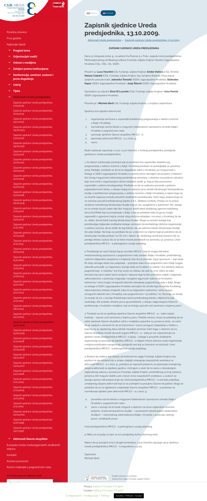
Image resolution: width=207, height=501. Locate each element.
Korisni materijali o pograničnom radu (29, 467)
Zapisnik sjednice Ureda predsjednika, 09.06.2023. (33, 128)
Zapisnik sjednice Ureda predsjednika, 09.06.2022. (33, 145)
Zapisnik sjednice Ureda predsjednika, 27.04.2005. (33, 389)
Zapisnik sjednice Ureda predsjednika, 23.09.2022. (33, 136)
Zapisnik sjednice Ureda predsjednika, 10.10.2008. (33, 340)
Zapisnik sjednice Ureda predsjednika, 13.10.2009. (33, 324)
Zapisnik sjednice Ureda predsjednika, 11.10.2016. (33, 226)
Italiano (97, 486)
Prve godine (14, 38)
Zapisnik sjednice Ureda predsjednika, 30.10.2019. (33, 177)
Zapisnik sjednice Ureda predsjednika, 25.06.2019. (33, 185)
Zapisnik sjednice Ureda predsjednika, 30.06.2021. (33, 161)
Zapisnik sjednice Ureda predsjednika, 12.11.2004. (33, 405)
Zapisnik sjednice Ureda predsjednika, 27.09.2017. (33, 210)
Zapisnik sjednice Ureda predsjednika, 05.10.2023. (33, 120)
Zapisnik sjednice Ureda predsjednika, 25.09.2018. (33, 193)
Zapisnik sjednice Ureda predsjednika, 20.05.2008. (33, 348)
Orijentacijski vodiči (25, 56)
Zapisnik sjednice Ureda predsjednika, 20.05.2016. (33, 234)
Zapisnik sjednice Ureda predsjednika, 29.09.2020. (33, 169)
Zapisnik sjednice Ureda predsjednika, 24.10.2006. (33, 372)
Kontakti (11, 455)
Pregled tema (21, 50)
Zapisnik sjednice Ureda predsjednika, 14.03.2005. (33, 397)
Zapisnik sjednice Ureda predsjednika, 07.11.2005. (33, 380)
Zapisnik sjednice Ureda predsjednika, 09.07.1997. (33, 429)
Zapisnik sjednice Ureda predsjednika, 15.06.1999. (33, 421)
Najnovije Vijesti (16, 44)
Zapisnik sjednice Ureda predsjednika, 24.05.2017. (33, 218)
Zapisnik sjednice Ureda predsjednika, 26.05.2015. (33, 250)
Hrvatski (108, 486)
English (119, 486)
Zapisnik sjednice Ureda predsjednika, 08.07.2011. (33, 307)
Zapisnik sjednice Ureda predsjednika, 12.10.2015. (33, 242)
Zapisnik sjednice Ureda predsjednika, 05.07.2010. (33, 315)
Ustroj (17, 84)
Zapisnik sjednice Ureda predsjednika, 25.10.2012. (33, 283)
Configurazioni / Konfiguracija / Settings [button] (88, 495)
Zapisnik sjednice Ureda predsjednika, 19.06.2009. (33, 332)
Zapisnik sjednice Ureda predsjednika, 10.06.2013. (33, 275)
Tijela (16, 90)
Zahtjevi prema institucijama (30, 68)
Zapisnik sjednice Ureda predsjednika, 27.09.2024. (33, 104)
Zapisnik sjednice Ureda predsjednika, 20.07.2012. (33, 291)
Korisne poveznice (17, 461)
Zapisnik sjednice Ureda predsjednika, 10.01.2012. (33, 299)
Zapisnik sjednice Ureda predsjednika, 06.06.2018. (33, 201)
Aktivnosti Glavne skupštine (30, 438)
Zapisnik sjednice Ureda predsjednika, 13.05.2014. (33, 267)
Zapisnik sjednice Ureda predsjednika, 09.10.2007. (33, 356)
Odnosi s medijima (24, 62)
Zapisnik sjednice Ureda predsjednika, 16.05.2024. (33, 112)
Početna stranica (17, 32)
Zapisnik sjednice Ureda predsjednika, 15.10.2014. (33, 258)
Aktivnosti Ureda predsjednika (32, 97)
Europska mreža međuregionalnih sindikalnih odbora (33, 447)
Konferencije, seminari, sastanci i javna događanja (33, 76)
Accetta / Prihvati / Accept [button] (129, 496)
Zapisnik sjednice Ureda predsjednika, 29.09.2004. (33, 413)
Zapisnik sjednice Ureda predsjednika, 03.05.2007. (33, 364)
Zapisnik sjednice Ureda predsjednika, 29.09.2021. (33, 153)
